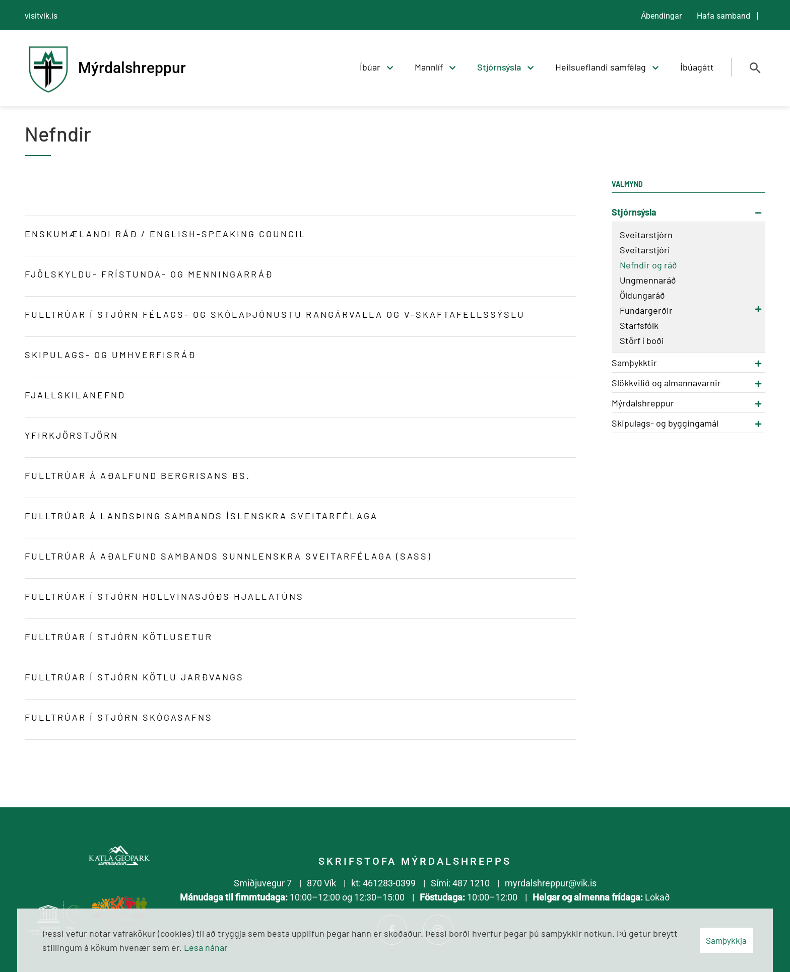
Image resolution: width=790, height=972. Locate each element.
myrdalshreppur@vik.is (551, 883)
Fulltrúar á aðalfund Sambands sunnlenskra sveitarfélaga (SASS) (228, 556)
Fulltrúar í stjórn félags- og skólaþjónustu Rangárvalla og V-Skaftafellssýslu (275, 314)
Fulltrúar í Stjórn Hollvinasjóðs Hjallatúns (164, 596)
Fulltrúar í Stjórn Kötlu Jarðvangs (134, 676)
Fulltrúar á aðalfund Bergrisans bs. (137, 475)
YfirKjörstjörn (71, 435)
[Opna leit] (755, 68)
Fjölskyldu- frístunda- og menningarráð (149, 274)
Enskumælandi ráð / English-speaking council (165, 233)
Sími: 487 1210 (460, 883)
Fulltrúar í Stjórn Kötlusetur (120, 636)
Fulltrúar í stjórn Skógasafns (119, 717)
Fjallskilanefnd (75, 394)
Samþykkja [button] (726, 940)
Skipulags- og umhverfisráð (110, 354)
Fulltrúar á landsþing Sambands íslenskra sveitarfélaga (203, 515)
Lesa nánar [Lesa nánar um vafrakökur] (206, 947)
